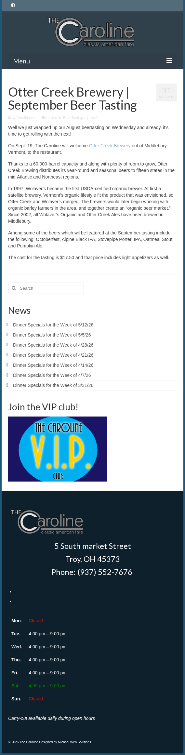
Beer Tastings (74, 118)
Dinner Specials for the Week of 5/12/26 (53, 324)
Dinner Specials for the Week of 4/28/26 (53, 345)
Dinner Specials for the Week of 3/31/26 (53, 385)
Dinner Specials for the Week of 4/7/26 (52, 375)
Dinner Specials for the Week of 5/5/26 (52, 335)
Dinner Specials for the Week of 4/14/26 (53, 365)
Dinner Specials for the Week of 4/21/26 (53, 355)
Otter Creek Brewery (110, 145)
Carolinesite (26, 118)
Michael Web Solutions (74, 742)
